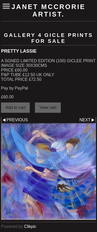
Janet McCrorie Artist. (48, 10)
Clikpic (30, 226)
